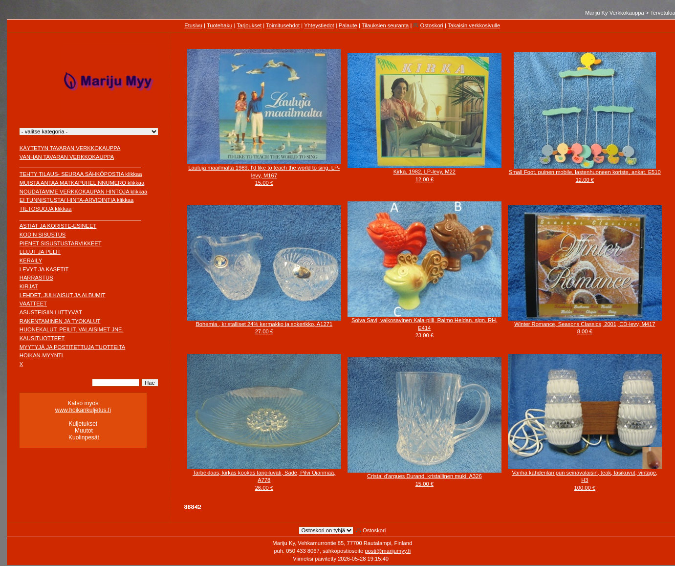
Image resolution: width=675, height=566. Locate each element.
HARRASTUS (36, 278)
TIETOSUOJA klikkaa (46, 209)
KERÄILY (31, 260)
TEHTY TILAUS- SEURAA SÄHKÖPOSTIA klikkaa (81, 174)
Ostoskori (431, 25)
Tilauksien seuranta (385, 25)
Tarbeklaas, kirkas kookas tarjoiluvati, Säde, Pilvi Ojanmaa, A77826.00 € (264, 480)
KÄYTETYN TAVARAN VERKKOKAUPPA (70, 148)
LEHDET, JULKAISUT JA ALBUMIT (63, 295)
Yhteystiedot (319, 25)
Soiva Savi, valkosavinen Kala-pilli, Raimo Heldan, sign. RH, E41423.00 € (424, 327)
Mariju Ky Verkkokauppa (614, 13)
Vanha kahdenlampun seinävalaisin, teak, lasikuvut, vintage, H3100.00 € (584, 480)
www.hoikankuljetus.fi (83, 410)
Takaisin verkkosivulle (474, 25)
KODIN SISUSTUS (43, 235)
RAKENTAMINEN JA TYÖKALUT (60, 321)
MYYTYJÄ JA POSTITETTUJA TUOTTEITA (73, 347)
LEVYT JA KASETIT (44, 269)
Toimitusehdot (283, 25)
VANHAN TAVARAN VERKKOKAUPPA (67, 157)
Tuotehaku (219, 25)
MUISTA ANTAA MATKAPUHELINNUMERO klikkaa (82, 183)
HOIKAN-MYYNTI (41, 355)
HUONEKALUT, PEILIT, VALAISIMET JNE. (72, 329)
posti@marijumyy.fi (388, 551)
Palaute (348, 25)
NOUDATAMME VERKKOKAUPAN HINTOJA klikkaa (84, 192)
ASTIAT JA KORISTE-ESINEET (58, 226)
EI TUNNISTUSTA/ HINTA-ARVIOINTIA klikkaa (77, 200)
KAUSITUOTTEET (42, 338)
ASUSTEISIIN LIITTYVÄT (51, 312)
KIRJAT (29, 286)
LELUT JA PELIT (40, 252)
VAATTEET (33, 303)
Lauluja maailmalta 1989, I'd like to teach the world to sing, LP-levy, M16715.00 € (264, 175)
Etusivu (193, 25)
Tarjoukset (249, 25)
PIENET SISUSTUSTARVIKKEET (61, 243)
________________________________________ (80, 165)
